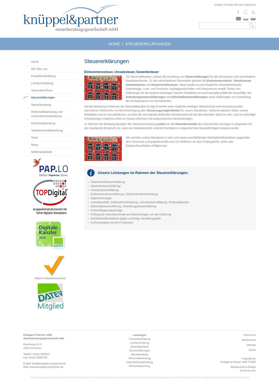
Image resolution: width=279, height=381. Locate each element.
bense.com (249, 370)
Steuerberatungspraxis (159, 377)
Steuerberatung (41, 104)
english (238, 18)
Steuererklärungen (43, 97)
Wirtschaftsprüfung (43, 123)
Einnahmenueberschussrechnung (131, 377)
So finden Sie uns (233, 4)
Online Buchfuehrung (181, 377)
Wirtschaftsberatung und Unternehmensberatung (47, 114)
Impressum (250, 4)
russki (253, 18)
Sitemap (251, 344)
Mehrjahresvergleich (202, 377)
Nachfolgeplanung (240, 377)
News (34, 144)
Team (34, 137)
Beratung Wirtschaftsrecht (67, 377)
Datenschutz (249, 339)
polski (245, 18)
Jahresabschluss (42, 90)
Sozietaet (85, 377)
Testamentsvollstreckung (47, 130)
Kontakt (218, 4)
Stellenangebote (41, 151)
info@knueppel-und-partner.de (49, 363)
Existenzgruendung (222, 377)
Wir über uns (39, 68)
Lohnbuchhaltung (42, 83)
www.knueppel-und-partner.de (46, 367)
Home (35, 61)
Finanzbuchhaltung (43, 76)
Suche (252, 349)
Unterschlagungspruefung (42, 377)
